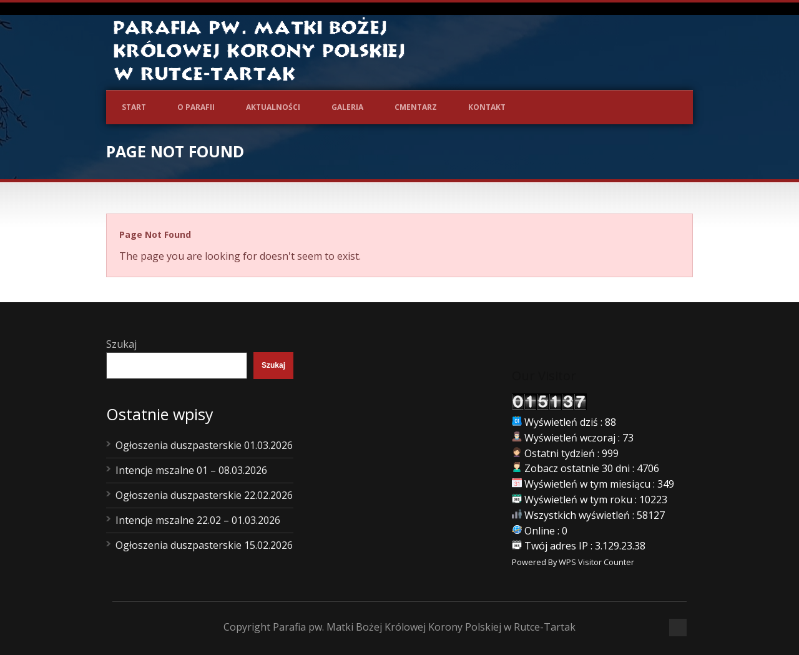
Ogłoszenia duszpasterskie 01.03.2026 (204, 445)
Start (134, 107)
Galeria (347, 107)
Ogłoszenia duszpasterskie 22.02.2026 (204, 495)
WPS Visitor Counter (596, 562)
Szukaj (121, 344)
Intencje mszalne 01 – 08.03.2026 (191, 470)
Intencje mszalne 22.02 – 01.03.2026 (197, 520)
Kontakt (487, 107)
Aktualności (273, 107)
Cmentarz (416, 107)
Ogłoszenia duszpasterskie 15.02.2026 (204, 545)
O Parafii (196, 107)
